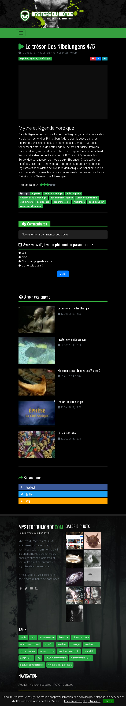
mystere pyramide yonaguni (72, 339)
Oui (24, 253)
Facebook (27, 487)
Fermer (108, 701)
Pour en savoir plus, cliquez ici (82, 701)
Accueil (22, 684)
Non (24, 257)
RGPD (57, 684)
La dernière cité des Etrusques (74, 308)
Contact (68, 684)
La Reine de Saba (67, 433)
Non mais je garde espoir (37, 261)
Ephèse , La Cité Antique (70, 402)
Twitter (27, 494)
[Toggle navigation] (21, 32)
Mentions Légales (40, 684)
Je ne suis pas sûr (33, 265)
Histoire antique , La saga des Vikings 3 (79, 371)
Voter (63, 273)
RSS (25, 501)
